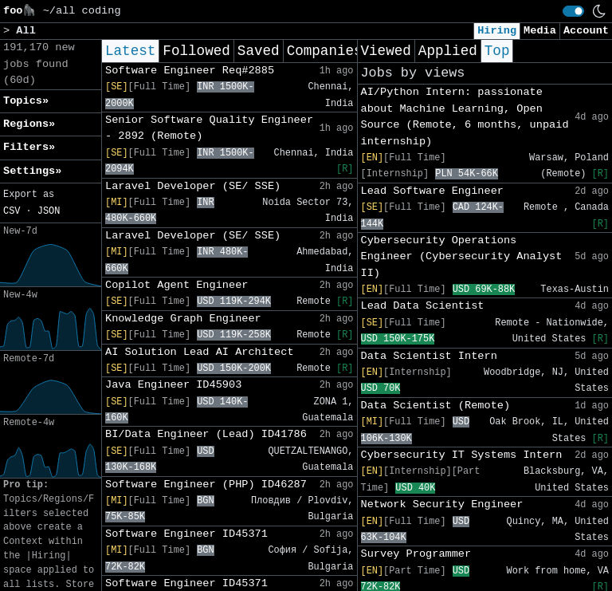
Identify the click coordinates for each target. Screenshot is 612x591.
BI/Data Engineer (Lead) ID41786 (206, 434)
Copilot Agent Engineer (176, 285)
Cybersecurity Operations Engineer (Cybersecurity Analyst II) (462, 256)
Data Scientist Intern (429, 356)
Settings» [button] (32, 171)
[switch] (573, 11)
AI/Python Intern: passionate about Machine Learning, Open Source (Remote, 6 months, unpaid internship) (465, 116)
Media (540, 31)
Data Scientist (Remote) (436, 406)
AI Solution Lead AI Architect (199, 352)
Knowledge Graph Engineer (183, 319)
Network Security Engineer (442, 504)
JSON (49, 211)
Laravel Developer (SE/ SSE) (192, 186)
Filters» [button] (29, 147)
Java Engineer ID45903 (173, 385)
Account (586, 31)
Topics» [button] (26, 101)
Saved (258, 51)
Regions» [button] (29, 124)
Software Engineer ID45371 (186, 534)
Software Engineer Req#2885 (189, 71)
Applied (447, 51)
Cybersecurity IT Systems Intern (462, 455)
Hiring (496, 31)
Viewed (386, 51)
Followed (196, 51)
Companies (325, 51)
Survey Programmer (416, 554)
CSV (11, 211)
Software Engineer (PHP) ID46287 (206, 485)
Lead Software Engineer (432, 191)
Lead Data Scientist (422, 306)
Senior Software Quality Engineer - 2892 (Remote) (209, 128)
